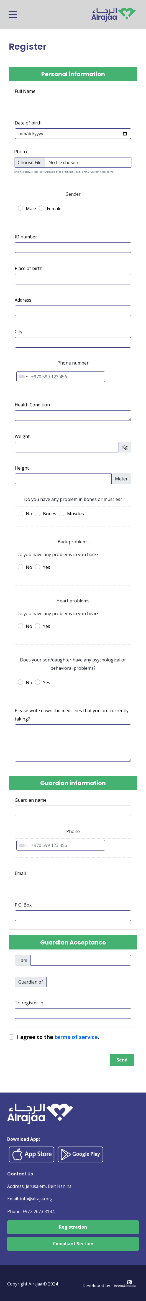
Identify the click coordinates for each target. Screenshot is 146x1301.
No (29, 514)
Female (54, 208)
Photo (20, 152)
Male (31, 208)
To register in (29, 1003)
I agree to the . (58, 1037)
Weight (22, 436)
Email (20, 873)
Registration (73, 1227)
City (18, 332)
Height (22, 468)
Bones (49, 514)
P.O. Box (23, 905)
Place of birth (28, 268)
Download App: (23, 1139)
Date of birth (28, 123)
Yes (46, 567)
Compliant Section (73, 1244)
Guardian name (31, 800)
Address (23, 300)
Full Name (25, 91)
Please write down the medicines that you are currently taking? (72, 714)
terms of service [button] (76, 1037)
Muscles (75, 514)
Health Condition (32, 405)
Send (122, 1060)
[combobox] (23, 377)
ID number (26, 237)
